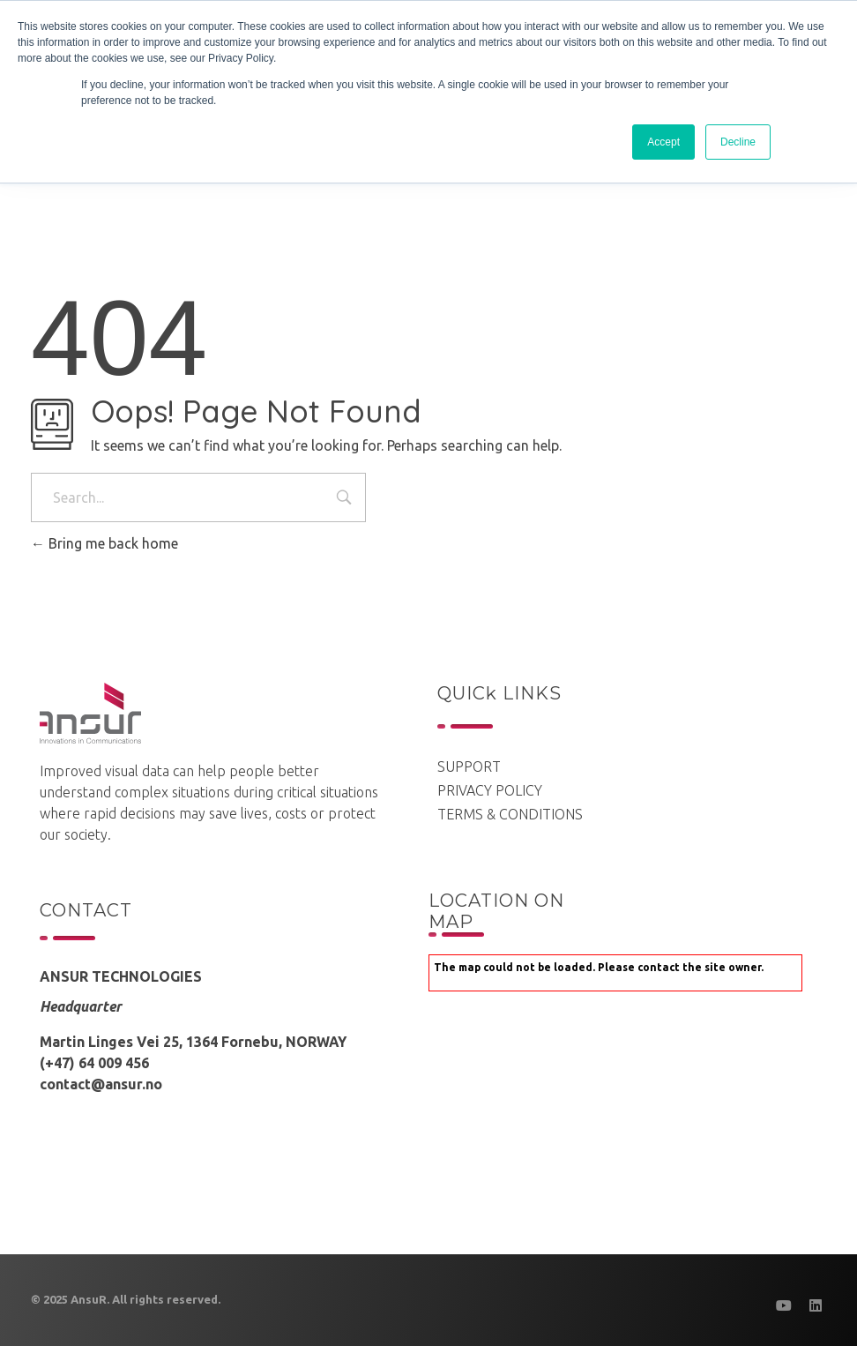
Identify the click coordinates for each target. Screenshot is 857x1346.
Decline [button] (738, 142)
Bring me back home (104, 543)
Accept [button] (663, 142)
